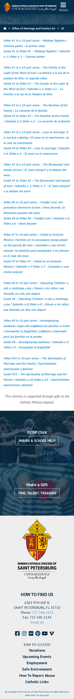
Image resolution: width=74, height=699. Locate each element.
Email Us (37, 622)
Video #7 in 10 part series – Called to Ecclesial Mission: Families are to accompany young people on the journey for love (36, 239)
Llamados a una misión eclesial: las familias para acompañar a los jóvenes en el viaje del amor (36, 250)
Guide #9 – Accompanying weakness (27, 342)
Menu (63, 7)
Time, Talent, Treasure (37, 493)
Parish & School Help (37, 440)
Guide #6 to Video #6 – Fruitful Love (27, 218)
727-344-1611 (42, 612)
